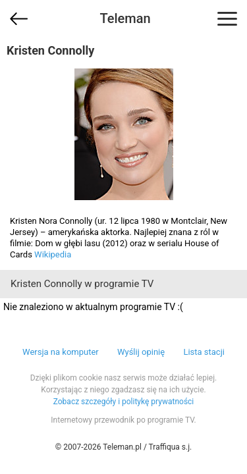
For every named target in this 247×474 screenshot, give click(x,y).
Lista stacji (204, 352)
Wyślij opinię (141, 352)
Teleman (124, 18)
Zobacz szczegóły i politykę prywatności (123, 401)
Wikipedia (52, 254)
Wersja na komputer (60, 352)
